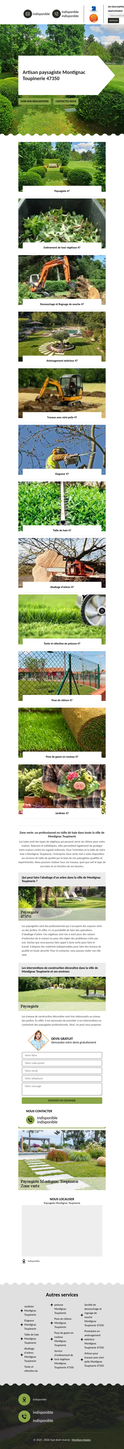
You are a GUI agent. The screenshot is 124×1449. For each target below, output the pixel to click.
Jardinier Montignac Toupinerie (30, 1310)
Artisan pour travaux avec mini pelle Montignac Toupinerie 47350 (94, 1359)
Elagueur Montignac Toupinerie (30, 1324)
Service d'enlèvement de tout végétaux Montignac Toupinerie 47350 (64, 1359)
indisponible (41, 14)
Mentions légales (81, 1439)
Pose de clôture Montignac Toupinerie (62, 1323)
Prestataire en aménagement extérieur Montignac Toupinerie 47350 (94, 1339)
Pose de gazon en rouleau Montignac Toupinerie (63, 1339)
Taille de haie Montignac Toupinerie (31, 1338)
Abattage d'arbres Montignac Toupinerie (30, 1355)
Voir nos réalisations (35, 101)
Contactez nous (66, 101)
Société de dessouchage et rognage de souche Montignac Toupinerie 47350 (94, 1315)
